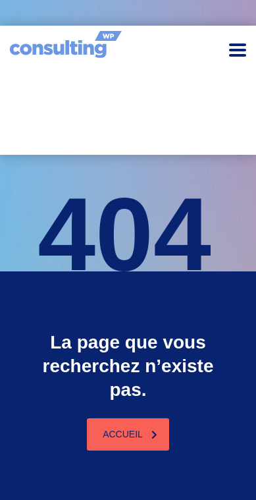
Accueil (130, 434)
